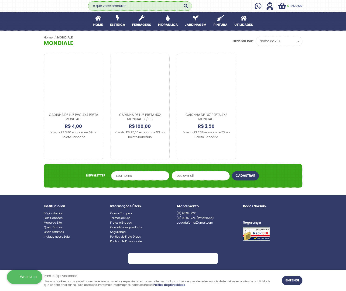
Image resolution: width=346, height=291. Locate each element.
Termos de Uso (120, 203)
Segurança (118, 217)
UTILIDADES (243, 25)
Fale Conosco (53, 203)
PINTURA (220, 25)
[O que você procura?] (186, 6)
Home (98, 25)
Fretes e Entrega (121, 208)
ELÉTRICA (117, 25)
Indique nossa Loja (57, 222)
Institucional (54, 191)
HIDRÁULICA (168, 25)
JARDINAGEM (195, 25)
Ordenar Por (243, 41)
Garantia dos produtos (126, 212)
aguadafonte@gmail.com (195, 208)
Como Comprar (121, 198)
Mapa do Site (53, 208)
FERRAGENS (141, 25)
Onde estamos (54, 217)
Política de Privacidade (126, 226)
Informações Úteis (125, 191)
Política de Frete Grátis (125, 222)
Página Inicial (53, 198)
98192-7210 (186, 198)
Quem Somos (53, 212)
